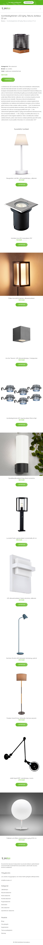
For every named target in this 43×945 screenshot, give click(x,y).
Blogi (2, 921)
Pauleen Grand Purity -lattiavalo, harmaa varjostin (21, 718)
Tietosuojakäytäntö (6, 930)
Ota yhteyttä (4, 924)
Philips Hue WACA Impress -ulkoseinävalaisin (21, 298)
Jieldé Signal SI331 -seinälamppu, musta (21, 778)
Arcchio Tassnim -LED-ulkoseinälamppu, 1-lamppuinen (21, 358)
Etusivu (3, 21)
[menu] (40, 9)
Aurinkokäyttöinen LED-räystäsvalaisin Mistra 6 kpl (21, 418)
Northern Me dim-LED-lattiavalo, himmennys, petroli (21, 658)
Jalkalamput (4, 889)
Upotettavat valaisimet (7, 910)
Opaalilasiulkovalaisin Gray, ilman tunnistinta (21, 478)
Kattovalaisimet (5, 895)
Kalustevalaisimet (6, 892)
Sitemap (3, 933)
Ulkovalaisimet (13, 66)
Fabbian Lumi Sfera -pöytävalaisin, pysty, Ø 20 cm (21, 838)
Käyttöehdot (4, 927)
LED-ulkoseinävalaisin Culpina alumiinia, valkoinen (21, 598)
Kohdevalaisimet (6, 898)
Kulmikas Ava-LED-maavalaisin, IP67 (21, 238)
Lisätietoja (8, 79)
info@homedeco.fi (6, 880)
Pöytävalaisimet (5, 901)
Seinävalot (4, 904)
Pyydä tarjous (28, 2)
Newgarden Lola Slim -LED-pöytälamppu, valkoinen (21, 178)
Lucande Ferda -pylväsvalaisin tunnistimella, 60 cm (21, 538)
